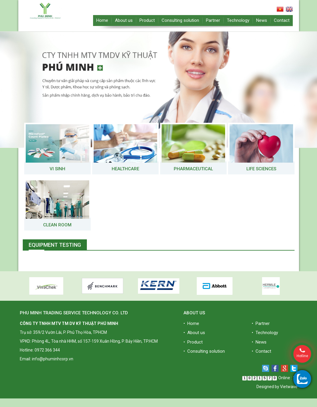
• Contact (261, 351)
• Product (193, 342)
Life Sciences (261, 168)
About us (124, 20)
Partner (213, 20)
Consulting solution (180, 20)
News (261, 20)
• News (259, 342)
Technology (238, 20)
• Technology (265, 332)
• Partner (261, 323)
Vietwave (289, 386)
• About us (194, 332)
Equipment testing (55, 245)
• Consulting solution (204, 351)
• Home (191, 323)
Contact (282, 20)
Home (102, 20)
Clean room (57, 225)
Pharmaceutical (193, 168)
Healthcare (125, 168)
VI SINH (57, 168)
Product (147, 20)
